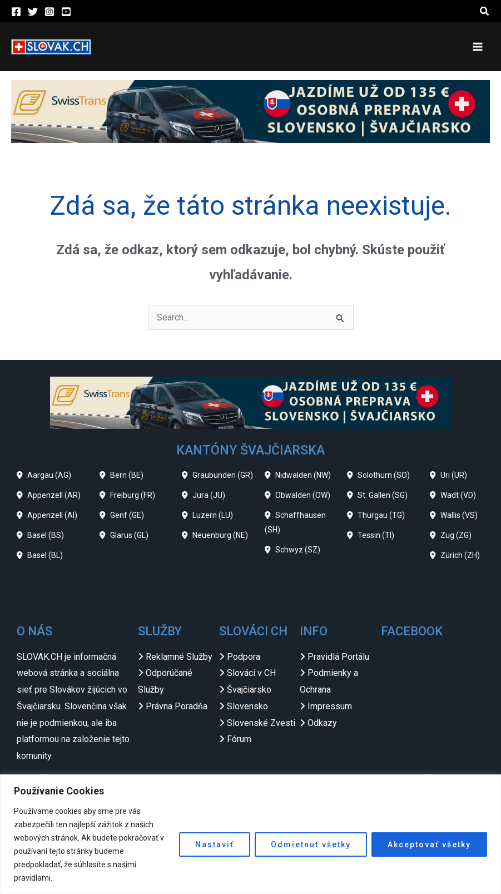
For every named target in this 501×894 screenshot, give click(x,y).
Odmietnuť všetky (311, 844)
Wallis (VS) (459, 515)
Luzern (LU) (212, 515)
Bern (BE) (126, 475)
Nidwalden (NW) (303, 475)
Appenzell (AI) (52, 515)
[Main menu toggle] (477, 46)
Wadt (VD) (458, 495)
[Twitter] (33, 12)
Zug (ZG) (456, 535)
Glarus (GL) (129, 535)
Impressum (329, 706)
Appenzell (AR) (54, 495)
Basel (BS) (45, 535)
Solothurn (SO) (384, 475)
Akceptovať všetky (429, 844)
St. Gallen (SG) (383, 495)
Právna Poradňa (176, 706)
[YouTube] (66, 12)
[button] (485, 11)
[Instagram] (49, 12)
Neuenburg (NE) (220, 535)
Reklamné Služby (179, 656)
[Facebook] (16, 12)
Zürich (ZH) (460, 555)
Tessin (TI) (376, 535)
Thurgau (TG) (381, 515)
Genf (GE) (127, 515)
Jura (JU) (208, 495)
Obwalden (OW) (302, 495)
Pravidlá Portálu (338, 656)
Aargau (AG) (49, 475)
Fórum (239, 739)
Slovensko (247, 706)
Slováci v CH (251, 673)
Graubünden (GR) (222, 475)
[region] (250, 834)
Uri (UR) (453, 475)
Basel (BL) (45, 555)
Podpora (243, 656)
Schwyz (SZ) (297, 549)
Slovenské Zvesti (261, 723)
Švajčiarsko (249, 689)
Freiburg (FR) (132, 495)
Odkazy (322, 723)
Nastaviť (214, 844)
